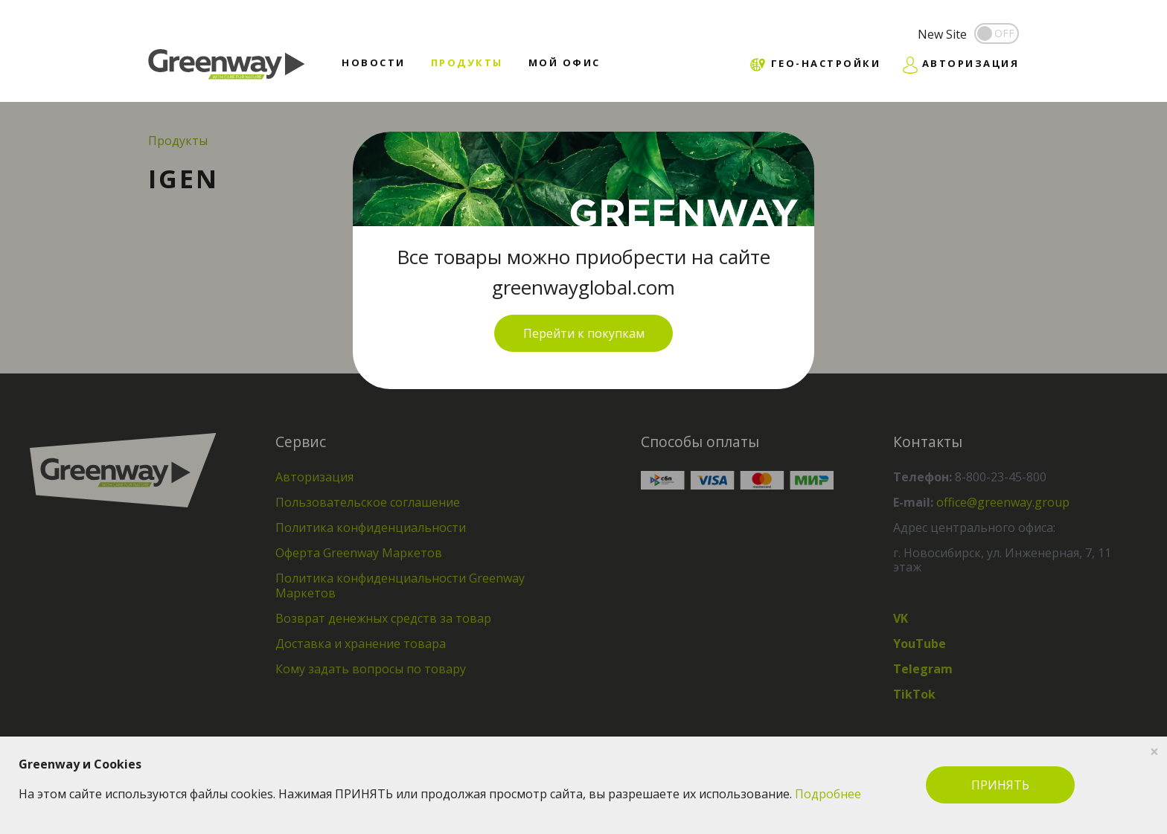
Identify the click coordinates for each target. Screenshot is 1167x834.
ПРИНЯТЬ (1000, 785)
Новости (374, 62)
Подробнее (828, 794)
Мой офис (564, 62)
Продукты (467, 62)
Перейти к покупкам (584, 333)
